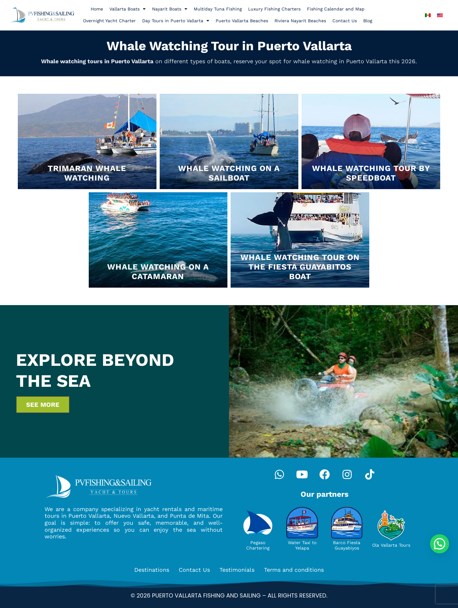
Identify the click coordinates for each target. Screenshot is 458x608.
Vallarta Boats (127, 8)
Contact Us (344, 20)
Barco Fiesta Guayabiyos (346, 545)
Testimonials (236, 569)
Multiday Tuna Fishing (218, 8)
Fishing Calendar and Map (335, 8)
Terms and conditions (294, 569)
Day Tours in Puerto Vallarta (175, 20)
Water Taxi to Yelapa (302, 545)
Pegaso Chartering (257, 545)
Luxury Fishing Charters (274, 8)
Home (97, 8)
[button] (439, 543)
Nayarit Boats (169, 8)
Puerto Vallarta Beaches (242, 20)
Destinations (151, 569)
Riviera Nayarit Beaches (300, 20)
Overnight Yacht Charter (109, 20)
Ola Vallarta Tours (391, 545)
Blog (367, 20)
